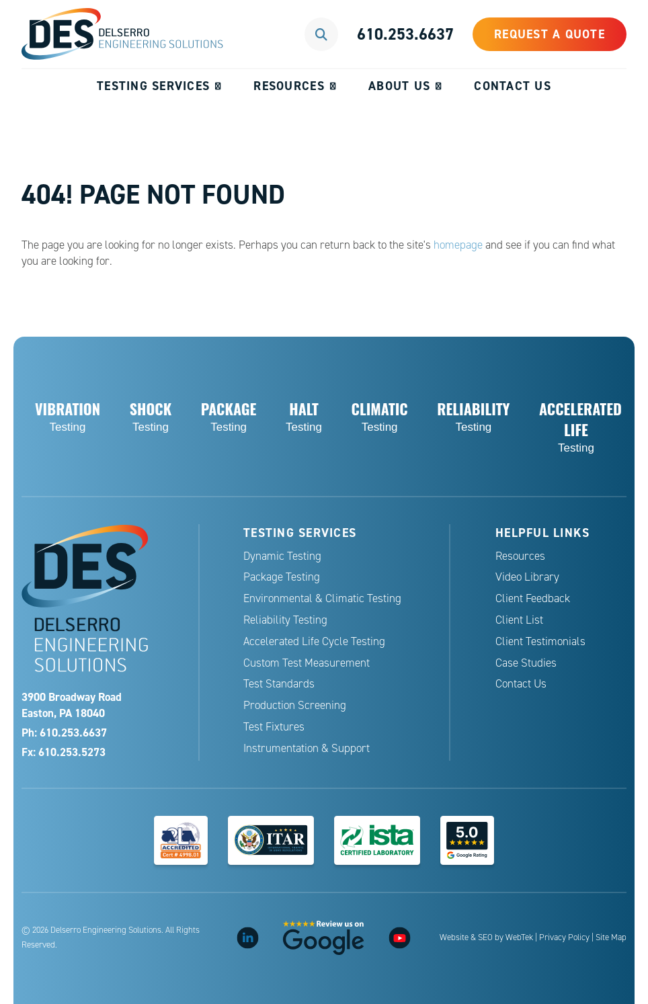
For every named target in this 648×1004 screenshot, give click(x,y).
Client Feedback (532, 598)
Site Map (611, 937)
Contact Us (512, 85)
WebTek (519, 937)
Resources (288, 85)
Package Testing (281, 577)
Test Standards (279, 684)
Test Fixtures (274, 727)
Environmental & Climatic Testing (322, 598)
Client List (519, 620)
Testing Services (153, 85)
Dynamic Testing (282, 556)
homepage (458, 245)
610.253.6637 (405, 34)
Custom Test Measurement (306, 663)
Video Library (527, 577)
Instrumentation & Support (306, 748)
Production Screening (294, 705)
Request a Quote (549, 34)
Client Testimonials (540, 641)
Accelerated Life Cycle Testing (314, 641)
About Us (399, 85)
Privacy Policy (564, 937)
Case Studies (526, 663)
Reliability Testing (285, 620)
